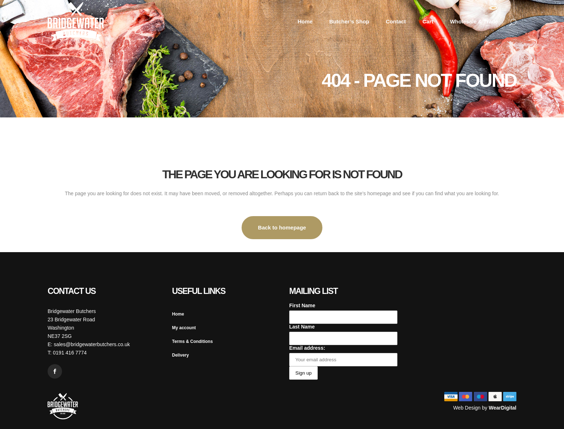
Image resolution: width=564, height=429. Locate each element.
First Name (302, 305)
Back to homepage (282, 227)
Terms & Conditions (192, 341)
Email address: (307, 348)
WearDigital (502, 408)
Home (178, 314)
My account (184, 327)
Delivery (180, 355)
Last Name (302, 327)
